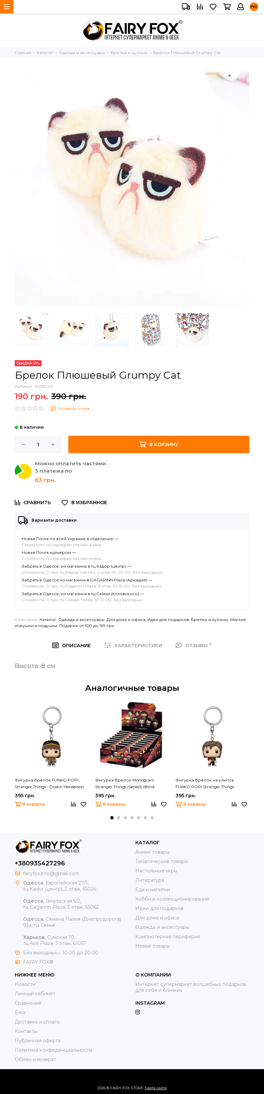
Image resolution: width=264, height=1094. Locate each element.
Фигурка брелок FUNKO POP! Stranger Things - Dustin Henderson (49, 783)
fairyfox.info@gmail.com (51, 873)
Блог (20, 1012)
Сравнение (28, 1003)
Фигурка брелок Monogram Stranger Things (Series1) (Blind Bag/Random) (124, 783)
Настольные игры (156, 871)
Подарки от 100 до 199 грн (86, 625)
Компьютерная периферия (167, 937)
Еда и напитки (152, 890)
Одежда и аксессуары (81, 619)
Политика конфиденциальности (53, 1050)
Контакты (26, 1031)
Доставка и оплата (37, 1022)
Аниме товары (152, 852)
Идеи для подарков (168, 619)
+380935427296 (40, 863)
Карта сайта (156, 1088)
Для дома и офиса (126, 619)
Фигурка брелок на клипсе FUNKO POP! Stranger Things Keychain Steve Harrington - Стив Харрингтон (208, 783)
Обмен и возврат (35, 1059)
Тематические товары (161, 861)
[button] (112, 817)
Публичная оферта (38, 1041)
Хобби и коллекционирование (172, 899)
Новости (25, 984)
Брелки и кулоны (209, 619)
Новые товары (152, 946)
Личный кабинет (35, 994)
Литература (149, 880)
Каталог (48, 619)
